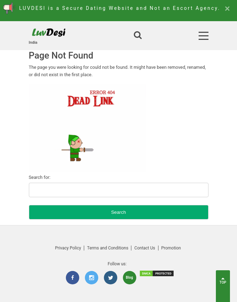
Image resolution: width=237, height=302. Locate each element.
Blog (129, 277)
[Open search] (138, 36)
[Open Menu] (203, 35)
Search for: (40, 177)
